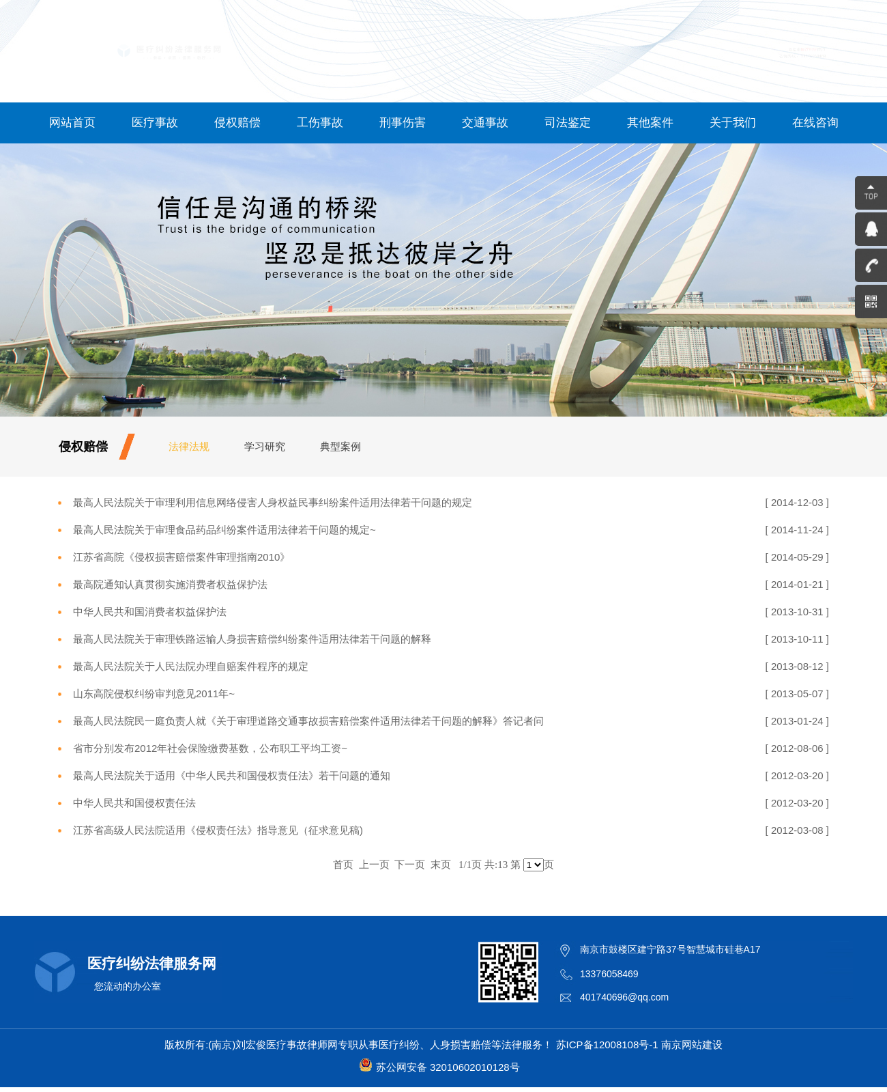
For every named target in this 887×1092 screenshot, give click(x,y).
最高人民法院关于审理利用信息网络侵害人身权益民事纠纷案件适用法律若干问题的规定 (272, 502)
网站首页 (72, 122)
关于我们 (733, 122)
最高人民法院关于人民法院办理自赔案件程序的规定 (190, 666)
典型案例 (340, 446)
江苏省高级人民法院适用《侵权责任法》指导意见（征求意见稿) (218, 830)
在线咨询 (815, 122)
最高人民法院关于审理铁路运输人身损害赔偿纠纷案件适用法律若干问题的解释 (252, 639)
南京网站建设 (692, 1044)
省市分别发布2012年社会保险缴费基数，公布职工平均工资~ (210, 748)
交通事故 (485, 122)
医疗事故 (155, 122)
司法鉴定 (567, 122)
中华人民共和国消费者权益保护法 (150, 611)
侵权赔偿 (237, 122)
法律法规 (189, 446)
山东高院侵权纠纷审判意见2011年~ (154, 693)
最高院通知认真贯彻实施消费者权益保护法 (170, 584)
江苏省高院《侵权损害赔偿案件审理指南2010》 (181, 557)
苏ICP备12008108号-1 (607, 1044)
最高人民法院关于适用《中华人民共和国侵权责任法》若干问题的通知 (231, 775)
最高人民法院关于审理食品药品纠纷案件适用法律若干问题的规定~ (224, 529)
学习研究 (264, 446)
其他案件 (650, 122)
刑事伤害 (402, 122)
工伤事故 (320, 122)
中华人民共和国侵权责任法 (134, 803)
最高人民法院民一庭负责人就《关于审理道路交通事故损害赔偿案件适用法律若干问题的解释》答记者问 (308, 721)
